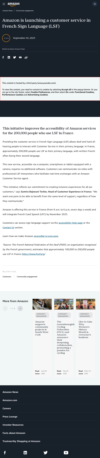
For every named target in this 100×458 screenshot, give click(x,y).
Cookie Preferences (64, 449)
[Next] (20, 308)
